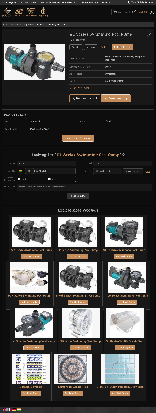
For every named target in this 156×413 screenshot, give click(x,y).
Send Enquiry (116, 98)
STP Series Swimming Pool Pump (124, 250)
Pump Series (28, 25)
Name (12, 163)
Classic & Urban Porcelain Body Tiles (120, 386)
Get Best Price (122, 47)
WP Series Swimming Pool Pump (31, 250)
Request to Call (85, 98)
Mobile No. (10, 171)
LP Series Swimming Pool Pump (77, 250)
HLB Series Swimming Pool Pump (127, 295)
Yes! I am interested (78, 138)
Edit (104, 47)
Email (89, 163)
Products (15, 25)
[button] (142, 2)
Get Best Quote (31, 256)
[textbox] (91, 47)
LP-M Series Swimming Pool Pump (78, 295)
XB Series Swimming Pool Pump (80, 341)
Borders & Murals (31, 386)
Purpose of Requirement (9, 179)
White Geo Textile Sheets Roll (124, 341)
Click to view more (79, 88)
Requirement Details (9, 187)
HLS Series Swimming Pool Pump (34, 341)
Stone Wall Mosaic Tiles (73, 386)
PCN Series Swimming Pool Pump (29, 295)
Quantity (88, 171)
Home (6, 25)
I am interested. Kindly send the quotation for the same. (84, 187)
